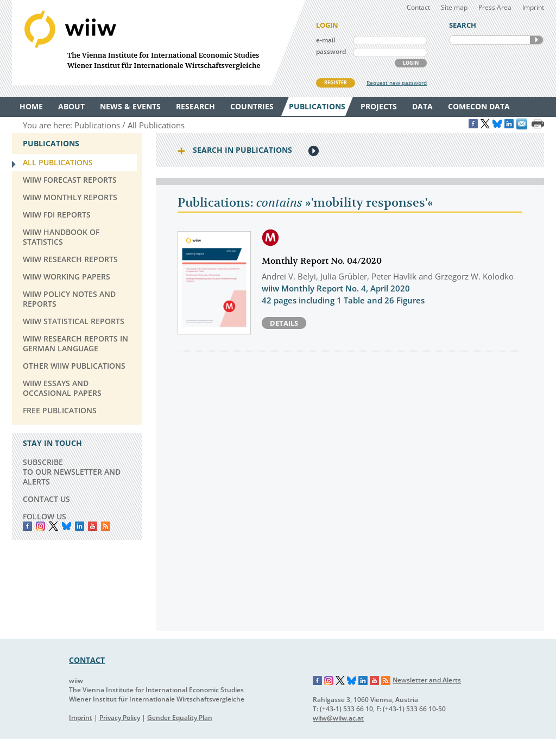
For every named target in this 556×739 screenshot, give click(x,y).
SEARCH (536, 40)
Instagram (329, 681)
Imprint (533, 7)
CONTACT (87, 660)
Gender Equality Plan (179, 717)
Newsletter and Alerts (427, 680)
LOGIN (411, 62)
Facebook (27, 526)
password (331, 51)
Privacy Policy (119, 717)
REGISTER (335, 82)
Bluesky (66, 526)
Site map (454, 7)
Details (284, 323)
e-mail (325, 40)
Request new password (397, 82)
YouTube (92, 526)
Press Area (494, 7)
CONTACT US (46, 499)
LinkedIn (79, 526)
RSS (105, 526)
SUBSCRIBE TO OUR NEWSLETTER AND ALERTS (72, 472)
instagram (40, 526)
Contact (418, 7)
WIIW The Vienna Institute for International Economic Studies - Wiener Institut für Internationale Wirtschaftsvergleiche (158, 42)
